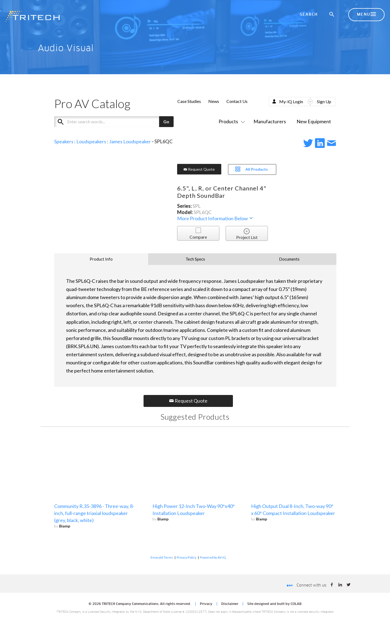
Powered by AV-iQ (213, 557)
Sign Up (324, 101)
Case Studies (189, 101)
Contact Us (237, 101)
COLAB (296, 604)
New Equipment (314, 121)
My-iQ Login (291, 101)
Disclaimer (229, 604)
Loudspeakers (91, 141)
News (213, 101)
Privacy (206, 604)
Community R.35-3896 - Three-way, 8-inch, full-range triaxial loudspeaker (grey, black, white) (94, 513)
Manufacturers (269, 121)
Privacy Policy (186, 557)
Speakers (63, 141)
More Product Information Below (215, 218)
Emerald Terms (162, 557)
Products (231, 121)
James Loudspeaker (130, 141)
